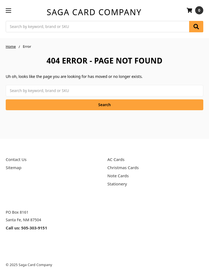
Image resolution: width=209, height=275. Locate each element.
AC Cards (116, 159)
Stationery (117, 184)
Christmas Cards (123, 167)
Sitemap (13, 167)
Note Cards (118, 175)
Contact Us (16, 159)
